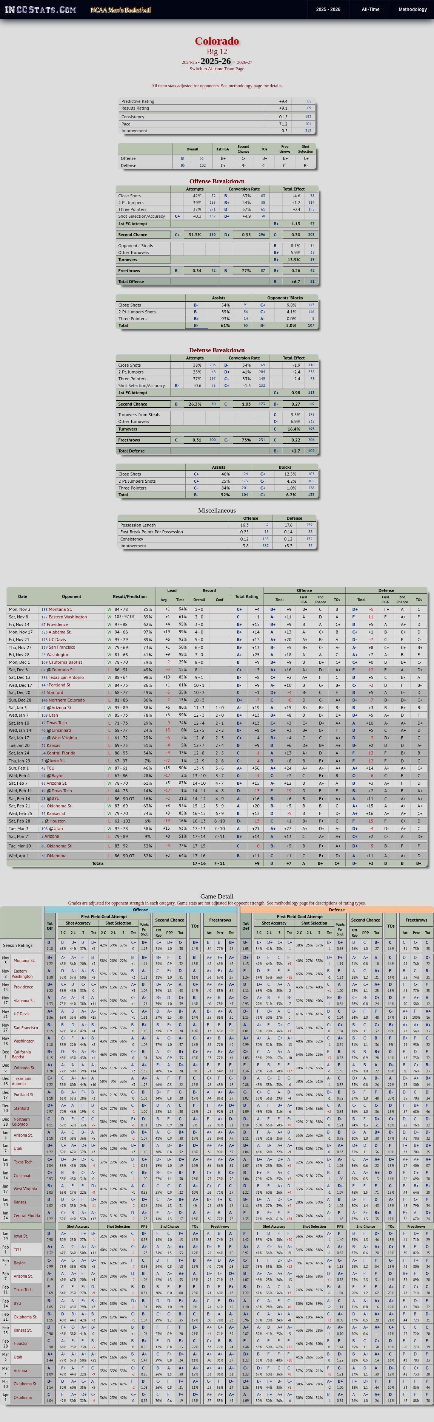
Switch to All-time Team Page (217, 68)
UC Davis (57, 639)
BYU (56, 798)
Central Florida (61, 753)
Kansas (53, 745)
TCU (51, 768)
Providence (57, 624)
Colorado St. (63, 669)
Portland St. (60, 685)
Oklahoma (56, 855)
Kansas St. (56, 813)
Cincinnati (61, 730)
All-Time (370, 9)
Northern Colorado (67, 700)
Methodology (413, 9)
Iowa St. (57, 760)
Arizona (52, 836)
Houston (57, 821)
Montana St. (60, 609)
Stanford (55, 692)
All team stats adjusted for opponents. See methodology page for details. (217, 85)
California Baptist (65, 662)
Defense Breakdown (217, 350)
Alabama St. (60, 632)
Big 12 (217, 51)
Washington (58, 654)
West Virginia (64, 737)
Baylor (58, 775)
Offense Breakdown (217, 181)
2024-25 (189, 62)
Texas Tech (57, 722)
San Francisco (62, 647)
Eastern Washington (68, 617)
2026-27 (244, 62)
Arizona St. (62, 707)
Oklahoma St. (60, 806)
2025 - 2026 (328, 9)
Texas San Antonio (66, 677)
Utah (53, 715)
